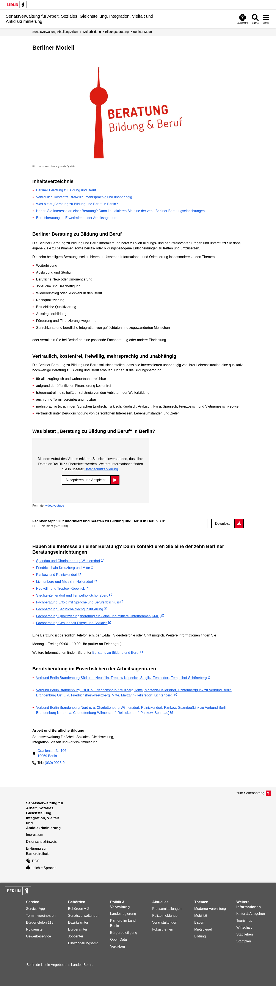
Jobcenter (75, 936)
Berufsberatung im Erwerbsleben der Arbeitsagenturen (77, 218)
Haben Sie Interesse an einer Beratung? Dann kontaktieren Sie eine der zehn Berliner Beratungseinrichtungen (120, 211)
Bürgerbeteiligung (123, 932)
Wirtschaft (244, 927)
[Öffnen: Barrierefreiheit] (242, 19)
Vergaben (117, 946)
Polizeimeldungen (165, 915)
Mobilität (200, 915)
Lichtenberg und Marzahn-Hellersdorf (64, 581)
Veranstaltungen (164, 922)
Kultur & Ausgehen (250, 913)
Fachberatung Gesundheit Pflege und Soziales (72, 623)
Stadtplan (243, 941)
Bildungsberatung (117, 31)
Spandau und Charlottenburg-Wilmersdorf (68, 561)
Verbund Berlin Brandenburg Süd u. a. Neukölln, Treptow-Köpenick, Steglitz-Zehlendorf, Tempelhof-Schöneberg (121, 678)
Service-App (35, 908)
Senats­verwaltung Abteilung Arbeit (55, 31)
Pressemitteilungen (167, 908)
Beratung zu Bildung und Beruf (115, 652)
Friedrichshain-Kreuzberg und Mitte (63, 568)
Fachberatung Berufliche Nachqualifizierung (69, 609)
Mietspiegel (203, 929)
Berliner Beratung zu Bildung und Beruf (66, 190)
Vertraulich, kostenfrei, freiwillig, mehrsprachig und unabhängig (84, 197)
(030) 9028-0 (55, 763)
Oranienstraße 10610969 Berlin (52, 753)
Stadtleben (244, 934)
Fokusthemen (162, 929)
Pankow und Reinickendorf (56, 574)
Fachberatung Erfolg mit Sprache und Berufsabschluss (78, 602)
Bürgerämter (77, 929)
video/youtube (54, 505)
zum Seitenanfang (250, 793)
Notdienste (34, 929)
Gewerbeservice (38, 936)
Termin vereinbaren (41, 915)
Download (223, 523)
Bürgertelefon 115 (39, 922)
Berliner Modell (143, 31)
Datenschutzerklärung (101, 469)
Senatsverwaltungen (83, 915)
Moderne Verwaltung (210, 908)
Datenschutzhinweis (41, 841)
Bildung (200, 936)
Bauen (199, 922)
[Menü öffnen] (265, 19)
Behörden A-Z (78, 908)
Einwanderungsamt (83, 943)
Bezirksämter (78, 922)
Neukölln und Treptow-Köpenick (60, 588)
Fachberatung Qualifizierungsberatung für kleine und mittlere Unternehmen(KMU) (98, 616)
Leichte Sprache (41, 868)
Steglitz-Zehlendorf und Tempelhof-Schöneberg (72, 595)
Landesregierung (123, 913)
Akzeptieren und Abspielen (86, 480)
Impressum (34, 834)
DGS (32, 861)
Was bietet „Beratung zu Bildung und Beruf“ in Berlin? (77, 204)
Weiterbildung (91, 31)
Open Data (118, 939)
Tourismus (244, 920)
